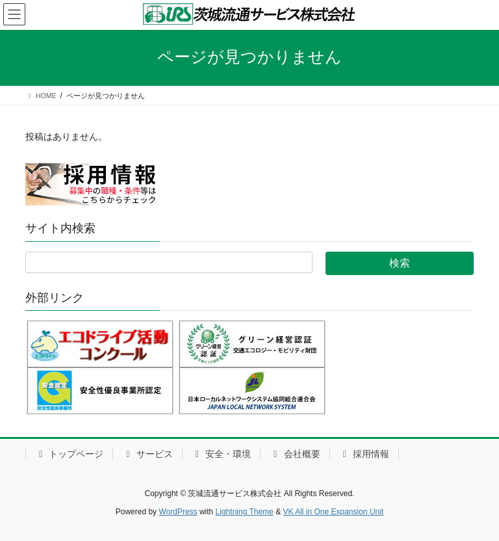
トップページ (69, 454)
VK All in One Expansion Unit (333, 511)
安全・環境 (221, 454)
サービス (147, 454)
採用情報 (364, 454)
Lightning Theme (245, 511)
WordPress (178, 511)
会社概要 (295, 454)
